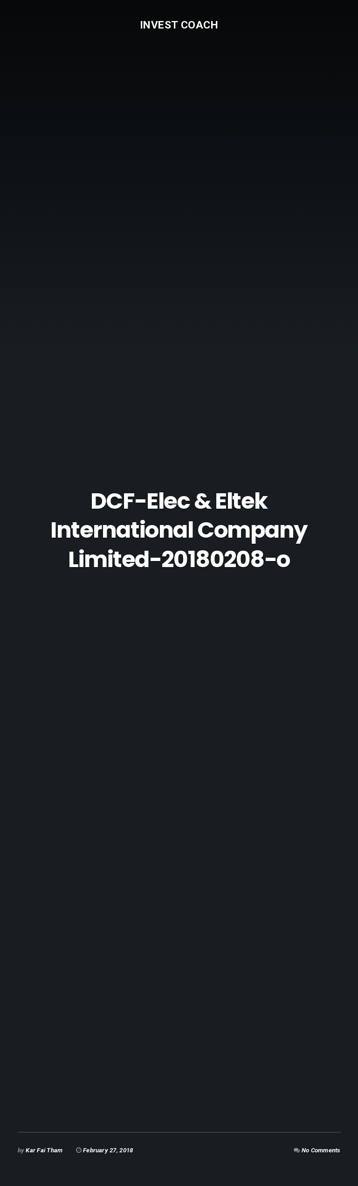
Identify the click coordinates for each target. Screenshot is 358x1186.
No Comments (321, 1150)
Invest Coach (179, 25)
